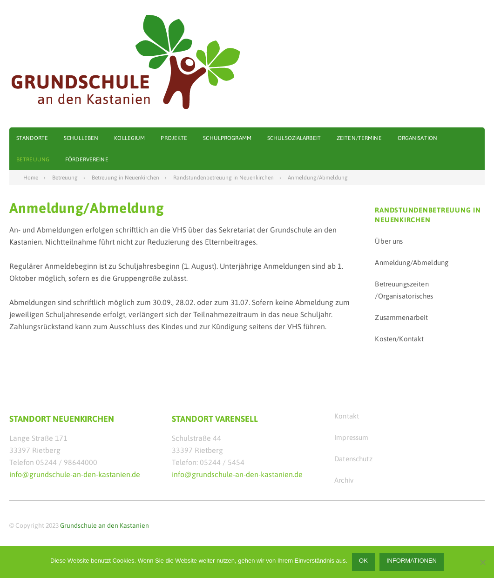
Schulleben (81, 138)
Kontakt (346, 416)
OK (363, 560)
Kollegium (129, 138)
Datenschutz (353, 459)
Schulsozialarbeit (294, 138)
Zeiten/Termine (359, 138)
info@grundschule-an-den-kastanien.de (74, 474)
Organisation (417, 138)
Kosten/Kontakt (399, 339)
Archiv (343, 480)
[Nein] (482, 562)
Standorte (32, 138)
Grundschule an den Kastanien (104, 525)
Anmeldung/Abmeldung (411, 262)
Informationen (411, 560)
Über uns (389, 241)
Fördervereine (86, 159)
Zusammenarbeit (401, 317)
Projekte (174, 138)
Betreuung (32, 159)
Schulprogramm (227, 138)
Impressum (351, 437)
